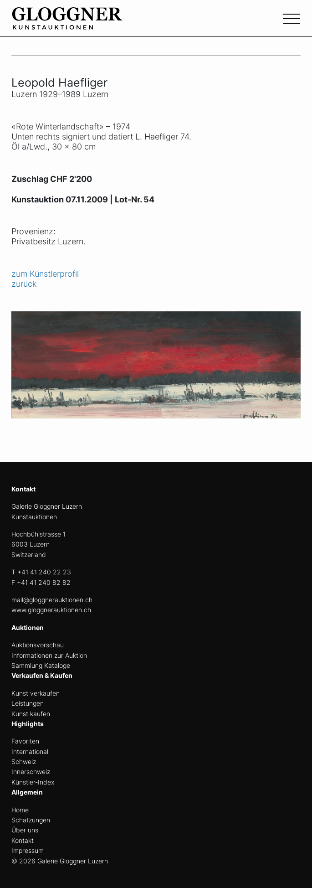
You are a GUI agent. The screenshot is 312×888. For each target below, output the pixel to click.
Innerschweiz (30, 771)
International (29, 751)
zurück (23, 284)
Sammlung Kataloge (40, 665)
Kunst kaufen (30, 714)
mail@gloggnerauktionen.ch (51, 600)
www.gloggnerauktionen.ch (51, 610)
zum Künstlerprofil (45, 274)
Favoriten (25, 741)
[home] (79, 23)
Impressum (27, 850)
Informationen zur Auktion (49, 655)
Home (20, 810)
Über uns (24, 830)
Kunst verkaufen (35, 693)
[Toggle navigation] (291, 17)
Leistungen (27, 703)
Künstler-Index (32, 782)
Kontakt (22, 840)
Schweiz (23, 761)
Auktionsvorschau (37, 645)
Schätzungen (30, 820)
